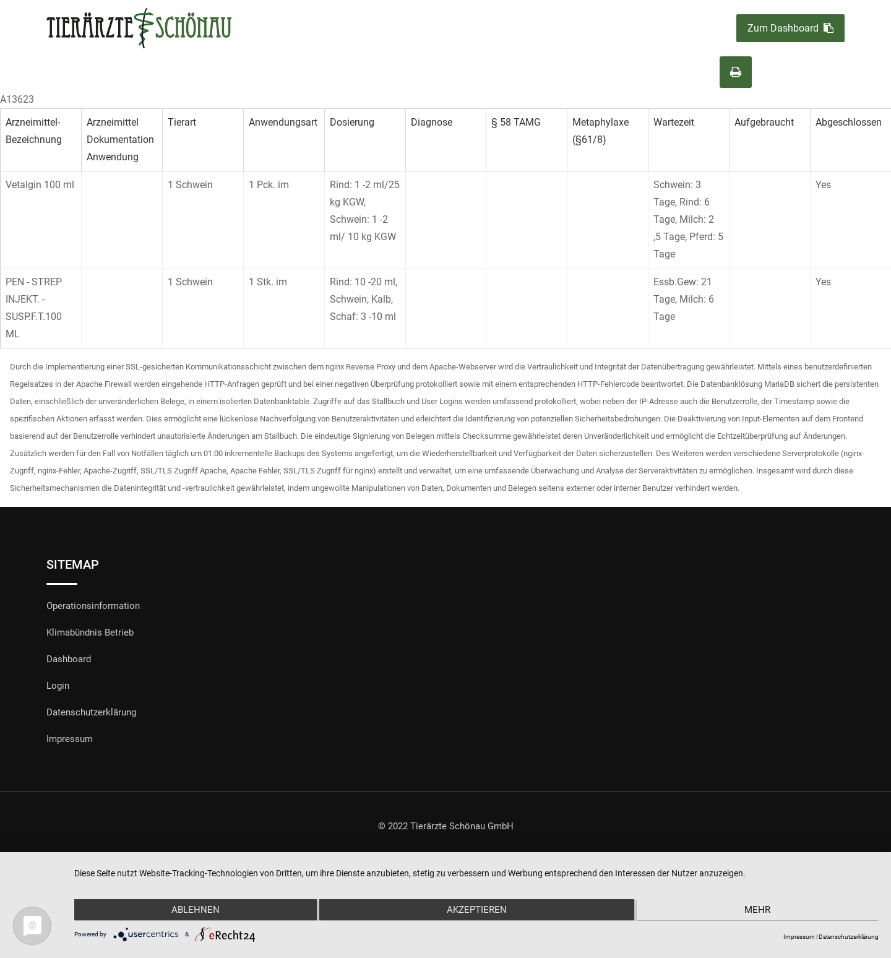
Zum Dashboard (790, 28)
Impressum (69, 738)
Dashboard (68, 659)
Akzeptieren (476, 910)
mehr (759, 910)
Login (57, 685)
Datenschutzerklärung (91, 712)
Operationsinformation (93, 605)
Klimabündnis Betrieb (90, 632)
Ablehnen (194, 910)
